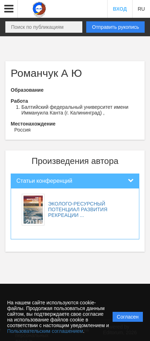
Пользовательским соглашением (45, 331)
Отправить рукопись (115, 27)
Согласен (128, 317)
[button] (9, 9)
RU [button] (141, 9)
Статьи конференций (44, 181)
